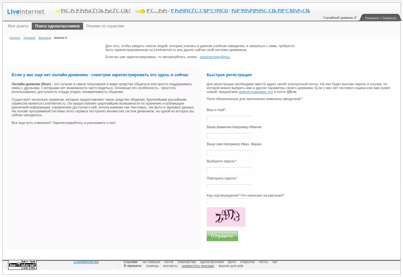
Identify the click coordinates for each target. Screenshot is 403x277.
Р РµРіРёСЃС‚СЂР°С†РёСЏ (199, 10)
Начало (14, 37)
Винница (44, 37)
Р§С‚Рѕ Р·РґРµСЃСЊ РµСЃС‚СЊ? (96, 10)
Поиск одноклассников (57, 26)
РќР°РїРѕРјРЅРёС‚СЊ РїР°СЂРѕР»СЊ (270, 10)
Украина (29, 37)
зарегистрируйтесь (215, 57)
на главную (151, 262)
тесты (263, 262)
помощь (152, 266)
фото (232, 262)
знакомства (187, 262)
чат (274, 262)
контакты (170, 266)
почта (169, 262)
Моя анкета (18, 26)
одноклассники (212, 262)
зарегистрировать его (256, 92)
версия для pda (230, 266)
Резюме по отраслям (105, 26)
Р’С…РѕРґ (157, 10)
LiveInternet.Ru (86, 262)
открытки (247, 262)
